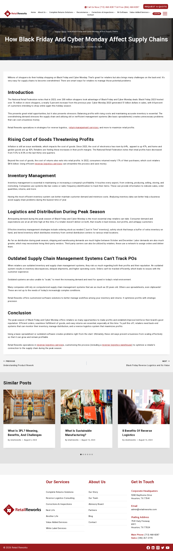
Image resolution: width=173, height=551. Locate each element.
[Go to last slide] (7, 420)
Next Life (50, 509)
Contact (90, 15)
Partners (93, 509)
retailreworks (79, 47)
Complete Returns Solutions (60, 491)
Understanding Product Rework (43, 362)
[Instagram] (158, 547)
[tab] (81, 453)
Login (157, 13)
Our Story (93, 491)
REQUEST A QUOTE (156, 6)
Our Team (93, 497)
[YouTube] (167, 547)
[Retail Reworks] (15, 13)
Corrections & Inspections (59, 503)
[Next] (165, 420)
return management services (83, 127)
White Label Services (56, 527)
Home (33, 12)
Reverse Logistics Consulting (60, 497)
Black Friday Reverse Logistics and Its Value (129, 362)
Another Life (52, 515)
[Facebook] (148, 547)
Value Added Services (56, 521)
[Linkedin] (153, 547)
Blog (91, 515)
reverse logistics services (47, 163)
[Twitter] (163, 547)
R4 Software (122, 12)
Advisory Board (96, 503)
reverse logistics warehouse (113, 344)
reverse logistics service (49, 344)
